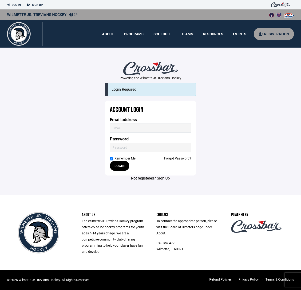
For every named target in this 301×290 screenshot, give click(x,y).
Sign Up (35, 5)
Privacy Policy (248, 279)
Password (119, 139)
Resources (213, 34)
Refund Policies (220, 279)
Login (120, 165)
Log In (14, 5)
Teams (187, 34)
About (108, 34)
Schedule (162, 34)
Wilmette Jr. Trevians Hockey (37, 14)
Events (239, 34)
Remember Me (122, 158)
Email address (123, 119)
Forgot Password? (177, 158)
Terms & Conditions (279, 279)
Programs (134, 34)
